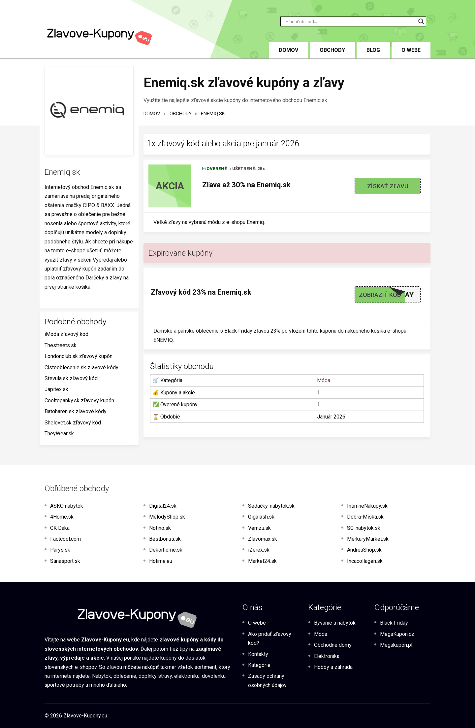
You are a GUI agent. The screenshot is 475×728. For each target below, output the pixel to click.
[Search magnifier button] (421, 21)
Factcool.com (65, 539)
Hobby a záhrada (333, 667)
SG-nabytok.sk (363, 528)
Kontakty (258, 654)
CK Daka (60, 528)
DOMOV (288, 50)
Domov (151, 114)
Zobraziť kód (380, 294)
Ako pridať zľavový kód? (269, 638)
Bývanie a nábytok (335, 623)
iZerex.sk (258, 550)
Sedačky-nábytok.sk (271, 506)
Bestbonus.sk (165, 539)
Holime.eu (160, 561)
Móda (323, 380)
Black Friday (394, 623)
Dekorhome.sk (165, 550)
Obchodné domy (333, 645)
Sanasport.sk (65, 561)
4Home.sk (62, 517)
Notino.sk (160, 528)
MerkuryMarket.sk (368, 539)
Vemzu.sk (259, 528)
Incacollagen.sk (365, 561)
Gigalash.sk (261, 517)
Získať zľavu (387, 186)
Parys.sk (60, 550)
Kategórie (259, 665)
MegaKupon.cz (397, 634)
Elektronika (326, 656)
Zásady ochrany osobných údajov (267, 680)
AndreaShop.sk (364, 550)
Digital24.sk (162, 506)
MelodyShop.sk (167, 517)
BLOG (373, 50)
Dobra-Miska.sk (365, 517)
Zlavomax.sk (262, 539)
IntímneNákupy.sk (367, 506)
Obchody (332, 50)
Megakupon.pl (396, 645)
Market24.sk (262, 561)
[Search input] (350, 21)
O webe (411, 50)
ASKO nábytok (66, 506)
